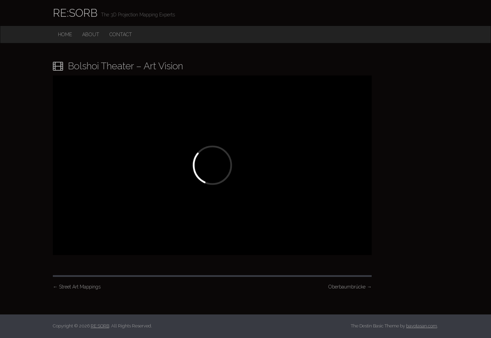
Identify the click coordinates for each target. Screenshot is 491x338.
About (90, 34)
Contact (120, 34)
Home (65, 34)
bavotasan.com (421, 325)
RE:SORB (75, 12)
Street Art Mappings (77, 287)
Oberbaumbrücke (350, 287)
